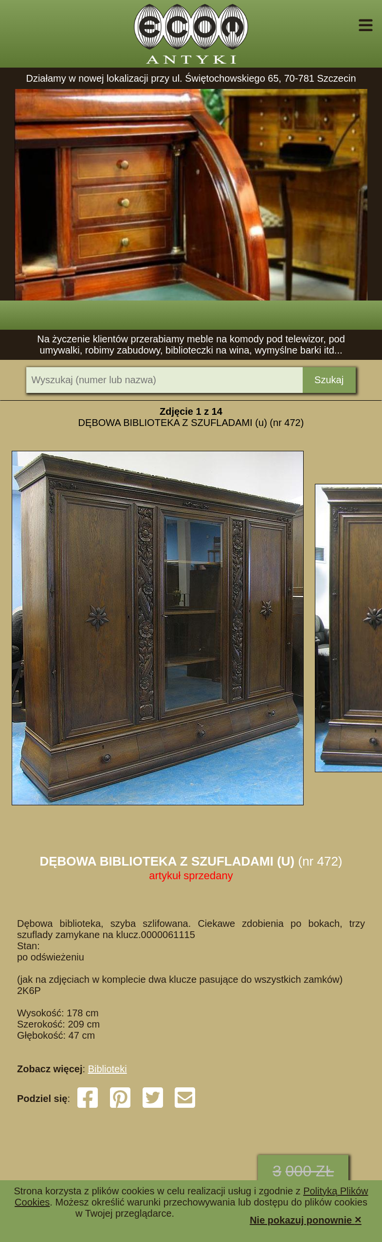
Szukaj (329, 379)
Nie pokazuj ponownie (306, 1219)
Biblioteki (107, 1069)
